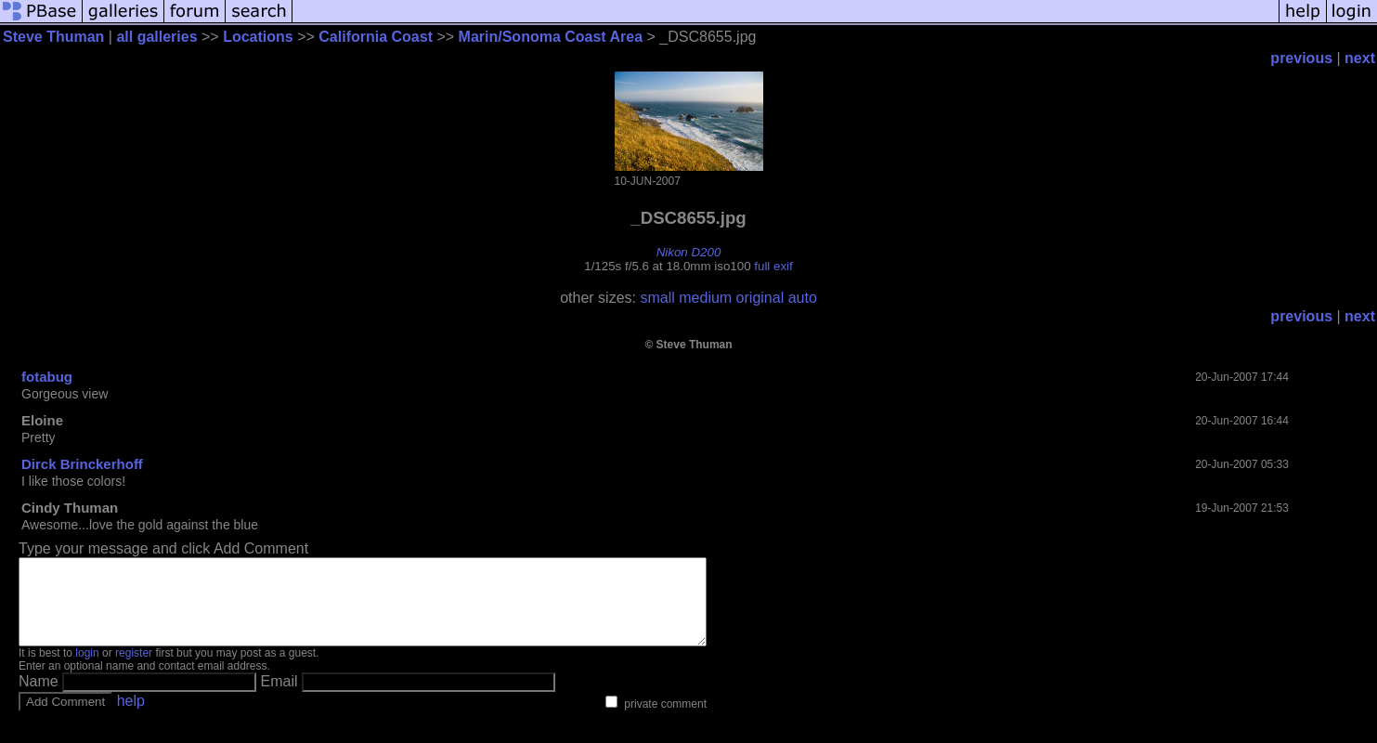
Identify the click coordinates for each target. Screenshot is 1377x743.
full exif (773, 266)
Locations (258, 37)
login (86, 669)
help (131, 717)
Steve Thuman (53, 37)
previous (1301, 58)
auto (802, 298)
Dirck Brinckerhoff (82, 464)
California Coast (375, 37)
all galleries (156, 37)
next (1360, 58)
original (760, 298)
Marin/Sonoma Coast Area (551, 37)
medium (705, 298)
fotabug (46, 377)
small (657, 298)
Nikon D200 (688, 252)
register (133, 669)
